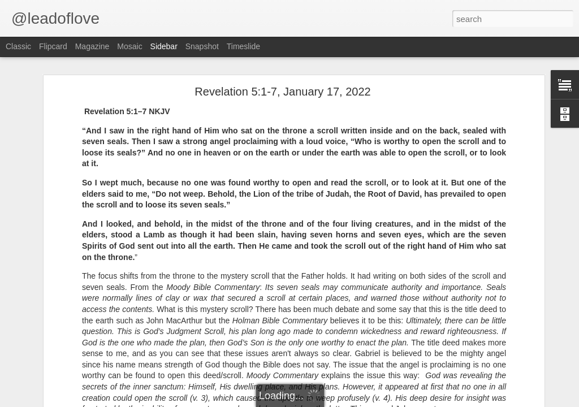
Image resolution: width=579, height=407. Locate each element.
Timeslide (243, 46)
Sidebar (164, 46)
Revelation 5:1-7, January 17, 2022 (282, 91)
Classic (18, 46)
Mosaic (129, 46)
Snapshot (202, 46)
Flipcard (53, 46)
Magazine (92, 46)
